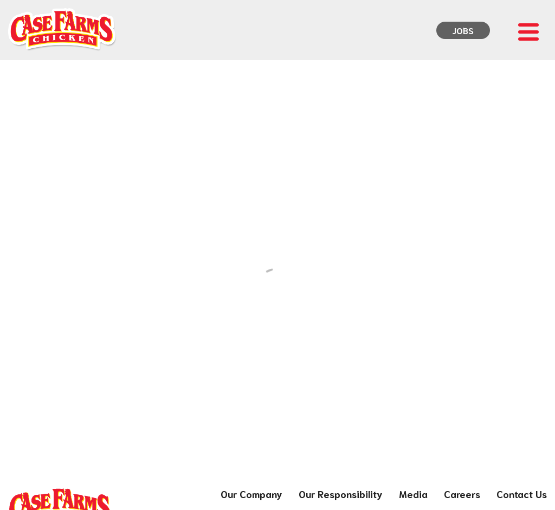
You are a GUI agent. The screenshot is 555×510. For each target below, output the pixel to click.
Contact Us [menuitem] (521, 493)
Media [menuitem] (413, 493)
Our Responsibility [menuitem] (341, 493)
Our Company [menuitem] (251, 493)
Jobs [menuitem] (463, 30)
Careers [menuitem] (462, 493)
